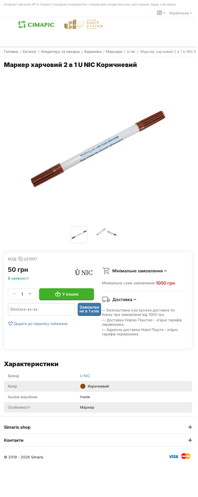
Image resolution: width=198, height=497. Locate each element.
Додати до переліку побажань (38, 323)
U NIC (85, 375)
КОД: (12, 259)
